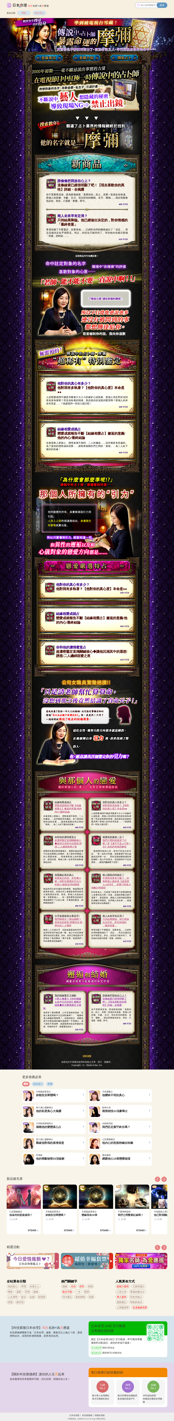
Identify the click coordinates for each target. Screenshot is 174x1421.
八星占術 (121, 1291)
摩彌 (49, 1084)
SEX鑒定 (67, 1297)
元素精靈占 (139, 1286)
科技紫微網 (87, 1415)
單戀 (23, 1286)
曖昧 (24, 13)
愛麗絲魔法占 (137, 1291)
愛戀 (86, 1291)
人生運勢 (13, 1297)
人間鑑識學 (123, 1307)
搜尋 (162, 5)
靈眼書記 (121, 1302)
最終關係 (80, 1297)
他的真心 (39, 13)
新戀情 (41, 1297)
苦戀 (27, 1291)
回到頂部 (87, 1056)
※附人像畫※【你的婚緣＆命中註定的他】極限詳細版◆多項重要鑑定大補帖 (63, 1002)
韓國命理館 (100, 1415)
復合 (23, 1297)
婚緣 (64, 1286)
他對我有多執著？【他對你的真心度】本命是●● (111, 805)
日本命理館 (74, 1415)
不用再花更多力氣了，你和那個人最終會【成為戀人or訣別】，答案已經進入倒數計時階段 (111, 881)
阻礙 (91, 1297)
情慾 (10, 1302)
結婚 (32, 1297)
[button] (157, 1247)
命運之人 (34, 1286)
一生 (78, 1291)
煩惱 (90, 1286)
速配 (18, 1291)
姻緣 (35, 1291)
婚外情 (20, 1302)
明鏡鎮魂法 (136, 1302)
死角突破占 (136, 1297)
